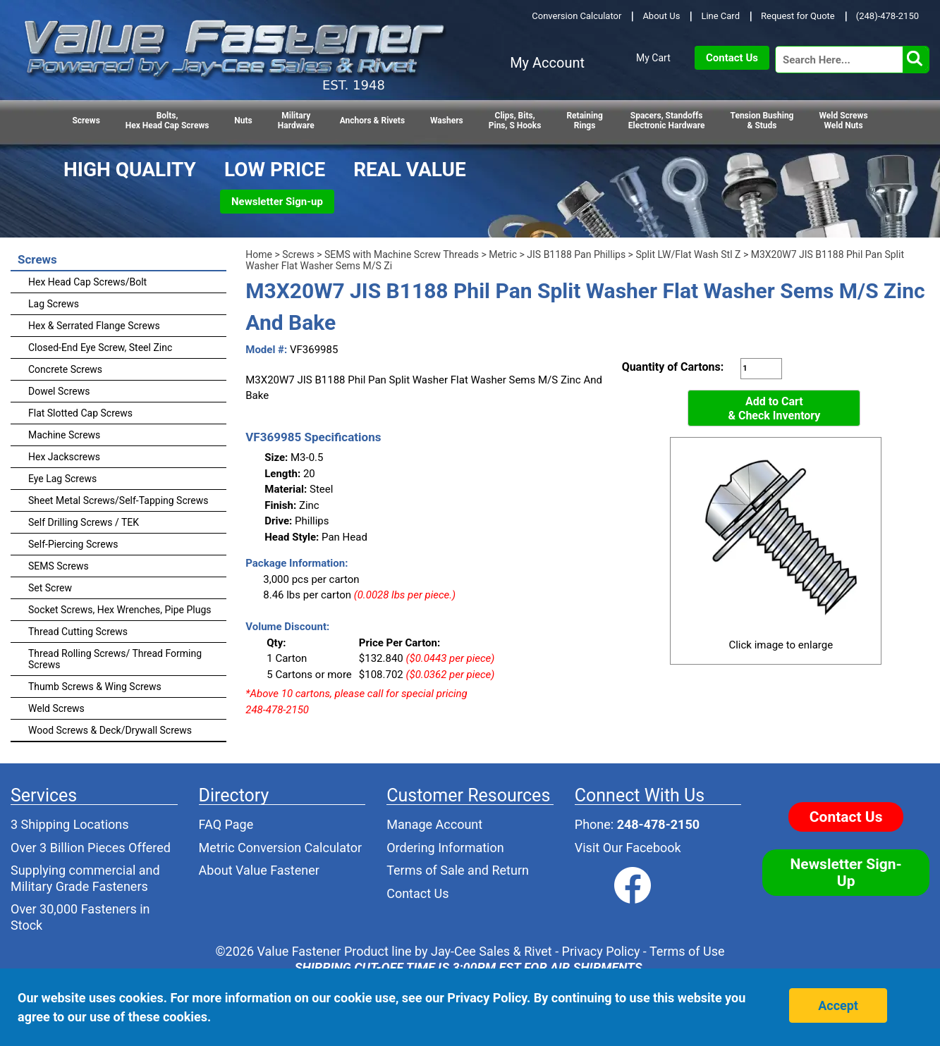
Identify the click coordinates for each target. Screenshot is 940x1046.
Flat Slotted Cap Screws (80, 413)
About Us (661, 16)
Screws (85, 120)
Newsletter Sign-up (277, 201)
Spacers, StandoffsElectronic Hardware (666, 120)
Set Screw (50, 587)
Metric (503, 254)
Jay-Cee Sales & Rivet (491, 951)
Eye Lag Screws (62, 478)
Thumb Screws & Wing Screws (94, 686)
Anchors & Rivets (372, 120)
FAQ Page (226, 824)
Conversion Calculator (576, 16)
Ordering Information (445, 847)
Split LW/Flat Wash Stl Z (687, 254)
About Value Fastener (259, 870)
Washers (446, 120)
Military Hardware (296, 120)
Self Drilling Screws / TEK (83, 522)
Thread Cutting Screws (78, 631)
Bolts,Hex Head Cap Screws (167, 120)
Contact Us (732, 57)
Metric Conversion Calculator (280, 847)
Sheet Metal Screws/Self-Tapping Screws (118, 500)
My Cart (653, 57)
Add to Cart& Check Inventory (774, 408)
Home (258, 254)
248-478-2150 (658, 824)
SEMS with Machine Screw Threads (401, 254)
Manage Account (434, 824)
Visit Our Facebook (628, 847)
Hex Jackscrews (64, 456)
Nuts (243, 120)
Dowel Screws (59, 391)
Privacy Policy (601, 951)
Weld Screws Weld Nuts (843, 120)
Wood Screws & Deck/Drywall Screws (110, 730)
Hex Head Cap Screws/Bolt (87, 282)
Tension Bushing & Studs (762, 120)
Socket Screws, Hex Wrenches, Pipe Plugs (120, 609)
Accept (838, 1005)
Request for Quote (798, 16)
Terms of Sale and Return (457, 870)
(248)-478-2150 (887, 16)
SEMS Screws (58, 566)
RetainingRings (584, 120)
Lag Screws (53, 303)
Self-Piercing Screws (73, 544)
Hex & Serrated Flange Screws (94, 325)
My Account (547, 62)
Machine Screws (64, 435)
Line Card (720, 16)
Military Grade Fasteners (79, 886)
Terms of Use (687, 951)
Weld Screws (56, 708)
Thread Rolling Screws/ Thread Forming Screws (115, 659)
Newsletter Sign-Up (846, 873)
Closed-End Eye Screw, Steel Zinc (100, 347)
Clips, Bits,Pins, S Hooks (515, 120)
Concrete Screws (65, 369)
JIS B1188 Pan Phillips (576, 254)
